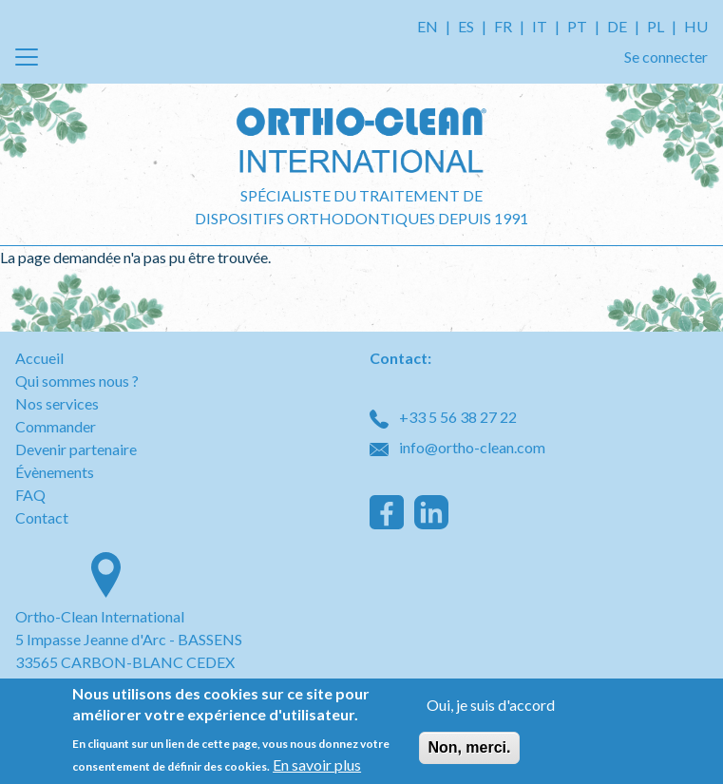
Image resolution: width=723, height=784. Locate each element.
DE (617, 26)
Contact (41, 517)
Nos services (57, 403)
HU (696, 26)
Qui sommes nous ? (77, 381)
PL (655, 26)
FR (503, 26)
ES (466, 26)
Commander (55, 426)
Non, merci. (469, 750)
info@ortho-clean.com (457, 447)
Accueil (39, 358)
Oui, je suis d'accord (491, 707)
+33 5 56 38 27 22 (443, 417)
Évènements (54, 472)
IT (539, 26)
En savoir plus (317, 766)
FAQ (30, 495)
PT (577, 26)
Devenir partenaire (76, 449)
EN (427, 26)
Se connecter (666, 57)
